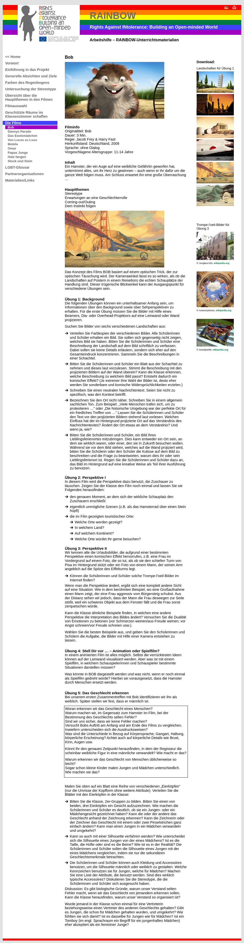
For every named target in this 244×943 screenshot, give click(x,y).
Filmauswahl (16, 106)
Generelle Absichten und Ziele (31, 76)
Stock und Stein (20, 161)
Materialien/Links (20, 180)
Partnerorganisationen (24, 174)
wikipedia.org (221, 263)
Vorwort (12, 63)
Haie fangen (17, 157)
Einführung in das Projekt (27, 70)
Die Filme (13, 123)
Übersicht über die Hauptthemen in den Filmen (29, 97)
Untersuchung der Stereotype (30, 89)
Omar (12, 148)
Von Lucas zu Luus (22, 140)
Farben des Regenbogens (27, 83)
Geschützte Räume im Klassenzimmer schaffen (26, 114)
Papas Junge (18, 152)
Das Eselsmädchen (22, 136)
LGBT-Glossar (17, 167)
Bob (11, 127)
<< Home (12, 57)
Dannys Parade (19, 131)
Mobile (13, 144)
